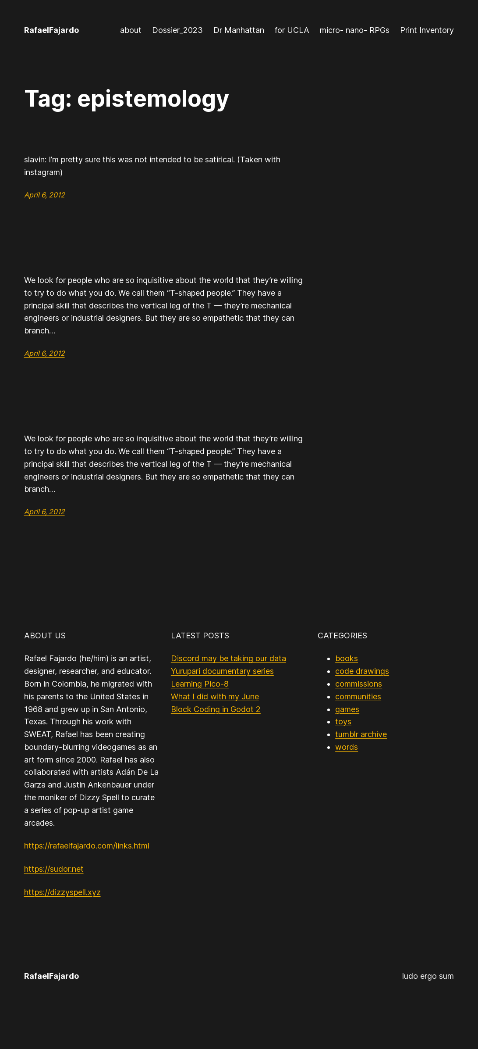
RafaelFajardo (51, 30)
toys (343, 721)
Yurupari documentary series (222, 671)
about (131, 30)
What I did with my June (215, 696)
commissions (358, 683)
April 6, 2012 (44, 194)
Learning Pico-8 (200, 683)
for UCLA (292, 30)
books (346, 658)
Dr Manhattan (238, 30)
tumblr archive (361, 734)
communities (358, 696)
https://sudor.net (54, 869)
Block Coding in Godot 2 (216, 709)
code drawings (362, 671)
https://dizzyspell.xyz (62, 892)
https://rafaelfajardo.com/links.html (86, 845)
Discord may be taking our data (228, 658)
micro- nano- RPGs (354, 30)
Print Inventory (427, 30)
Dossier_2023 (177, 30)
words (346, 747)
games (347, 709)
